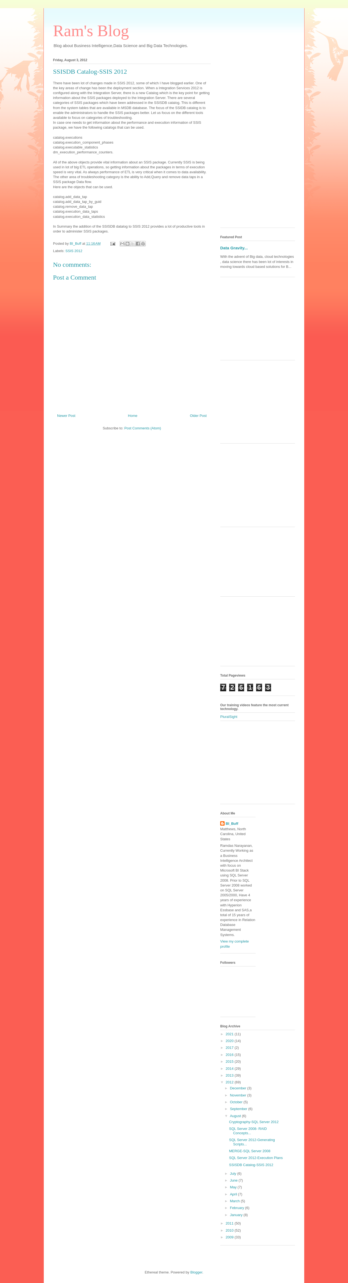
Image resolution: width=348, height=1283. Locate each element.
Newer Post (66, 416)
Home (133, 416)
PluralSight (228, 717)
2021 (230, 1034)
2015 (230, 1061)
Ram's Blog (91, 31)
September (239, 1109)
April (234, 1194)
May (234, 1187)
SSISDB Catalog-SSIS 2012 (251, 1165)
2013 (230, 1075)
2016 (230, 1055)
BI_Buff (232, 824)
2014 (230, 1069)
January (237, 1215)
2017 (230, 1048)
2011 (230, 1223)
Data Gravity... (234, 248)
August (236, 1116)
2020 (230, 1041)
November (238, 1095)
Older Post (198, 416)
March (235, 1201)
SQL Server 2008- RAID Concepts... (248, 1131)
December (238, 1088)
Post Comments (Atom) (142, 428)
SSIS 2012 (74, 251)
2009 (230, 1237)
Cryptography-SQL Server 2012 (253, 1122)
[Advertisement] (257, 142)
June (234, 1180)
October (237, 1102)
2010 (230, 1230)
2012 (230, 1082)
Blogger (196, 1272)
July (233, 1174)
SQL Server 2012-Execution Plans (256, 1158)
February (237, 1208)
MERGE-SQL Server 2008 (249, 1151)
